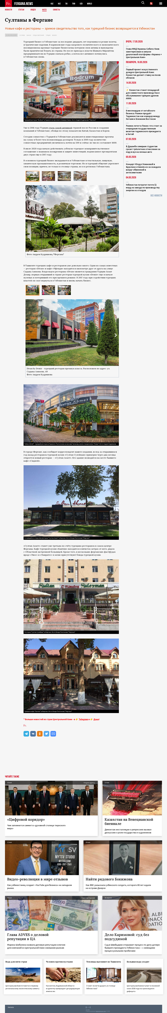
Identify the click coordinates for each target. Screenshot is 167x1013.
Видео (34, 10)
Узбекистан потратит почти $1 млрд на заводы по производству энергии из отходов (143, 187)
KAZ (52, 3)
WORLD (91, 3)
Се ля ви (22, 35)
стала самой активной (60, 127)
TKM (75, 3)
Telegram (83, 719)
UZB (82, 3)
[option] (32, 176)
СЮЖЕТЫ (57, 10)
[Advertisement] (71, 758)
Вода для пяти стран (17, 961)
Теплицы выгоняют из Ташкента (98, 963)
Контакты (11, 1006)
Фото (45, 10)
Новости (8, 10)
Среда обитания (38, 35)
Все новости (156, 195)
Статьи (22, 10)
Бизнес (54, 35)
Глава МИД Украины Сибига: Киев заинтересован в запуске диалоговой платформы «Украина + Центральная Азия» (144, 53)
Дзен (96, 719)
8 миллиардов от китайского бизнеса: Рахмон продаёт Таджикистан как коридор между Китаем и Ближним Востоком (143, 114)
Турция (48, 35)
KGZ (59, 3)
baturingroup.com (101, 1010)
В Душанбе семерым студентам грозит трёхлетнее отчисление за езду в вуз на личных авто (143, 149)
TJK (67, 3)
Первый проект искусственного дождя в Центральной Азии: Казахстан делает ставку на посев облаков (143, 73)
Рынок (29, 35)
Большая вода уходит (139, 961)
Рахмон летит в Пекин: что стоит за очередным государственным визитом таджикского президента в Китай (144, 129)
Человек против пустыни (60, 961)
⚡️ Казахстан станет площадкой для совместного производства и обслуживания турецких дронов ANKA (143, 94)
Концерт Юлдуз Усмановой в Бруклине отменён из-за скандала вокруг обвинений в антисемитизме (143, 168)
